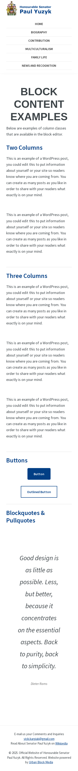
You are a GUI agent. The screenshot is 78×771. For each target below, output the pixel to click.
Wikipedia (61, 743)
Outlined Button (39, 492)
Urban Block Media (41, 762)
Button (39, 474)
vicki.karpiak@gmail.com (39, 739)
